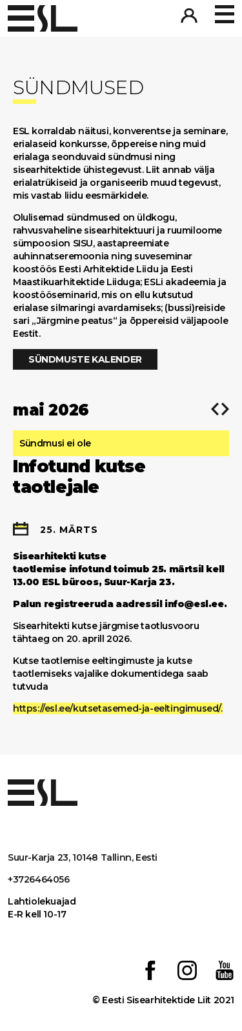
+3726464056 (39, 879)
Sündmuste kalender (85, 359)
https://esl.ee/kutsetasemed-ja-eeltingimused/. (118, 708)
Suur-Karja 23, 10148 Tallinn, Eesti (82, 857)
